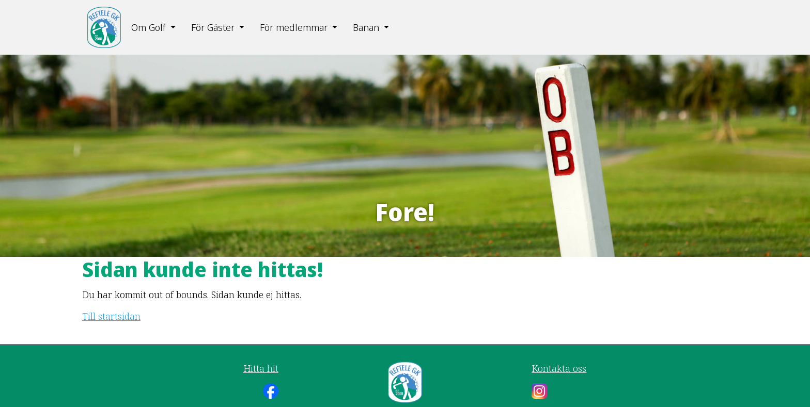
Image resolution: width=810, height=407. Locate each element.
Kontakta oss (559, 368)
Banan (366, 27)
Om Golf (148, 27)
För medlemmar (294, 27)
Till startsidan (111, 316)
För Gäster (213, 27)
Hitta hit (260, 368)
